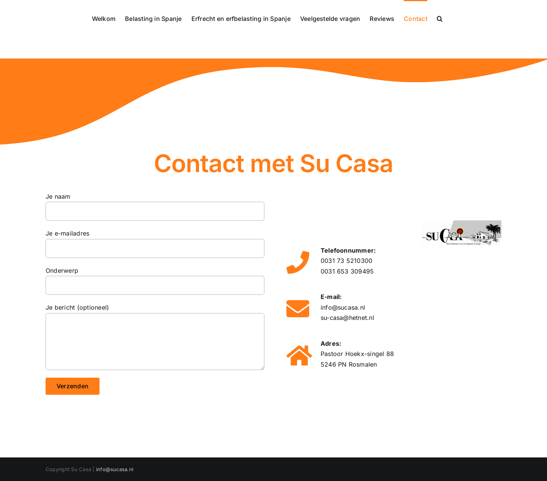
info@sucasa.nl (343, 307)
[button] (440, 18)
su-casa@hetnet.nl (347, 317)
